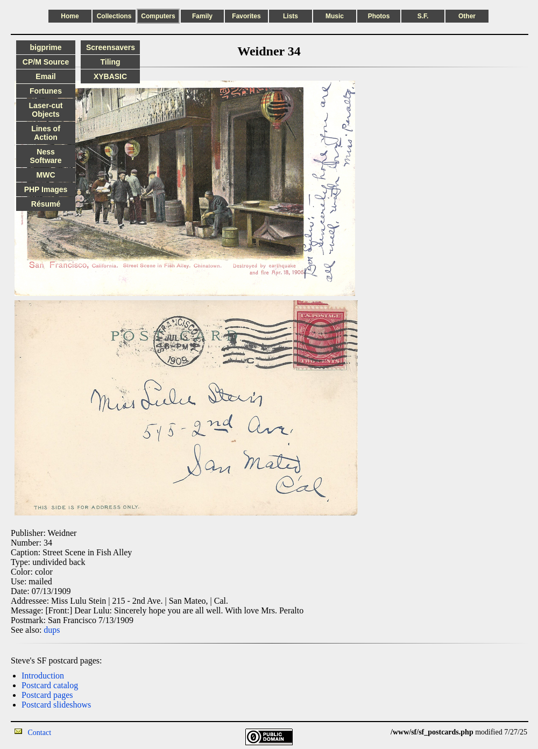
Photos (379, 16)
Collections (114, 16)
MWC (46, 175)
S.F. (423, 16)
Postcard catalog (50, 685)
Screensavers (110, 47)
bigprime (45, 47)
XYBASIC (110, 76)
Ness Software (45, 156)
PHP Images (46, 189)
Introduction (43, 675)
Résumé (45, 204)
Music (334, 16)
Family (202, 16)
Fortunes (46, 91)
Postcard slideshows (56, 704)
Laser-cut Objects (45, 109)
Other (467, 16)
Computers (158, 16)
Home (70, 16)
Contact (40, 733)
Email (45, 76)
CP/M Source (46, 62)
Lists (290, 16)
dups (52, 629)
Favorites (246, 16)
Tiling (110, 62)
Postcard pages (47, 694)
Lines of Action (45, 133)
